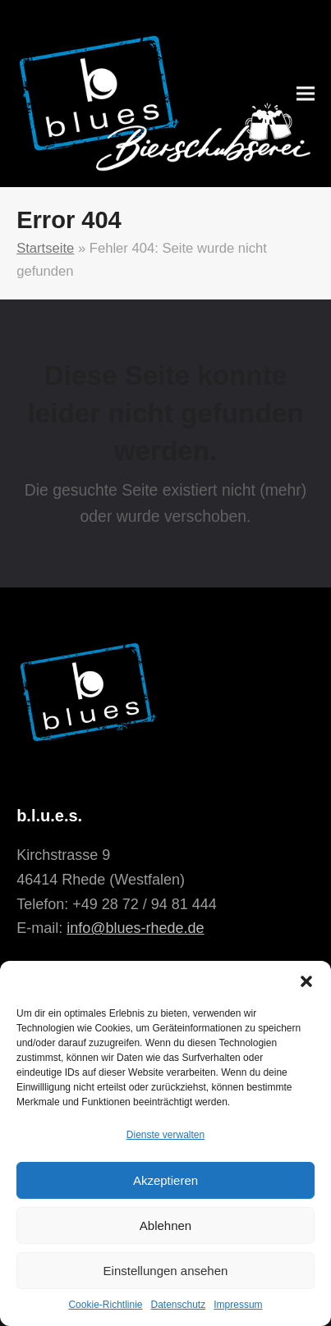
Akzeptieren (165, 1180)
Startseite (45, 248)
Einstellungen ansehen (165, 1271)
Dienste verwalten (165, 1135)
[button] (306, 981)
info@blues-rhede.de (135, 928)
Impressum (238, 1304)
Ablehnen (165, 1225)
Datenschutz (178, 1304)
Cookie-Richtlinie (105, 1304)
